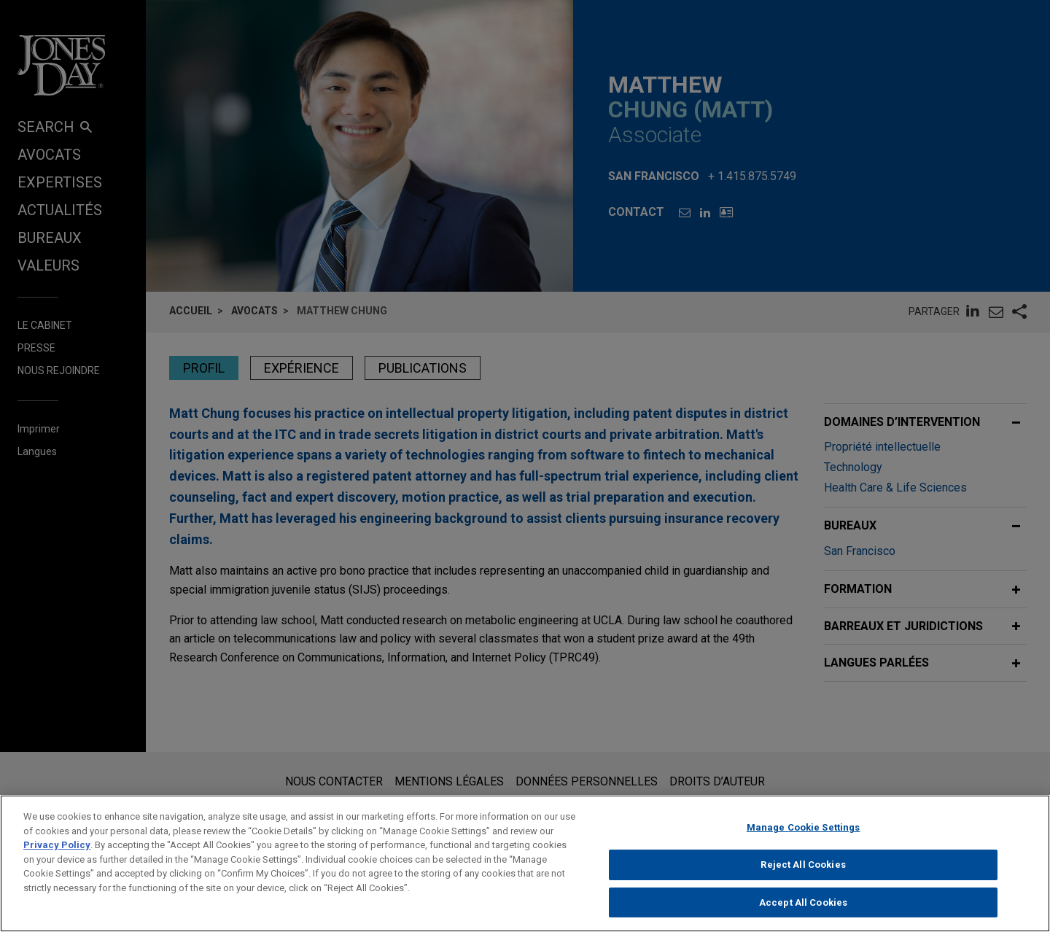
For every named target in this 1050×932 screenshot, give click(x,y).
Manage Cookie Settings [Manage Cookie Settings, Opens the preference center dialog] (803, 836)
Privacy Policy (56, 853)
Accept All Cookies (803, 910)
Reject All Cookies (803, 872)
